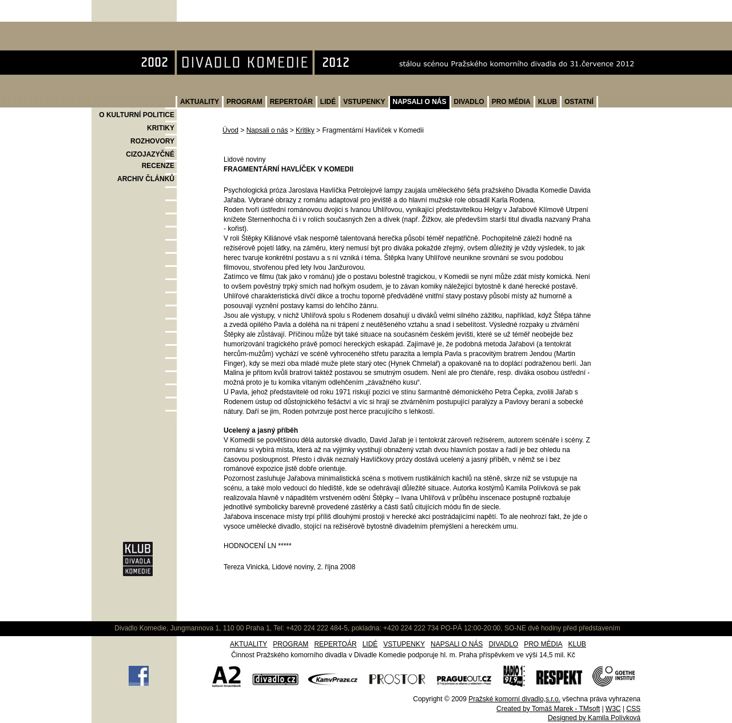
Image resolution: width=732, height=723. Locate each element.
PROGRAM (244, 102)
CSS (633, 709)
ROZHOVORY (152, 141)
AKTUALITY (199, 102)
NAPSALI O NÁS (420, 102)
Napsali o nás (267, 130)
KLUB (547, 102)
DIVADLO (469, 102)
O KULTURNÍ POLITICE (136, 115)
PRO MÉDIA (511, 102)
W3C (613, 709)
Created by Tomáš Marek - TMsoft (548, 709)
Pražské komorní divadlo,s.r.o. (514, 699)
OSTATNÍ (579, 102)
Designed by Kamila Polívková (594, 718)
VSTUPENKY (364, 102)
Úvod (230, 130)
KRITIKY (160, 128)
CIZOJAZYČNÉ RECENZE (150, 160)
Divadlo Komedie (128, 28)
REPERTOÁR (291, 102)
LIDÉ (328, 102)
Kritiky (305, 130)
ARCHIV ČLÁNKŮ (145, 179)
